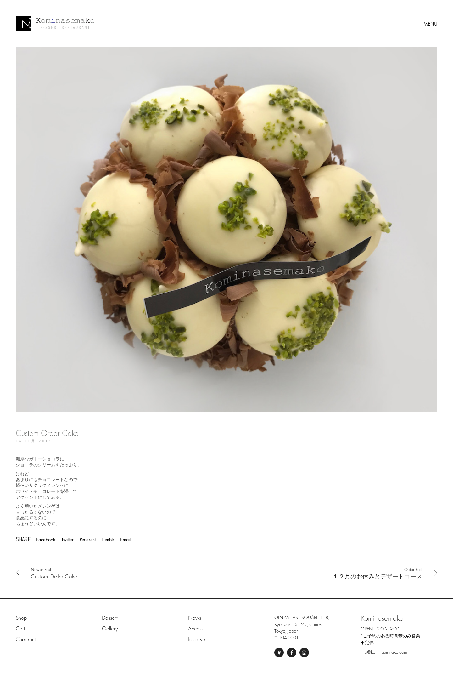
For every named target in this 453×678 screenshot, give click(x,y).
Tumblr (108, 540)
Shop (21, 618)
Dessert (109, 618)
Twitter (67, 540)
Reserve (196, 639)
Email (125, 540)
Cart (20, 628)
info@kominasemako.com (384, 652)
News (194, 618)
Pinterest (88, 540)
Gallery (110, 628)
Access (195, 628)
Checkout (26, 639)
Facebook (45, 540)
